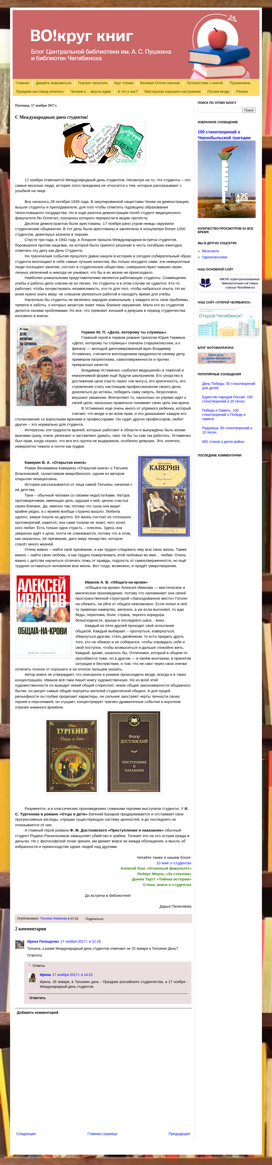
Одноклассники (214, 257)
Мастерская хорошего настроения (172, 91)
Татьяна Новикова (53, 918)
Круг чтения (123, 83)
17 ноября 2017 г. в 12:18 (80, 941)
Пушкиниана (240, 83)
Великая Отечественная (160, 83)
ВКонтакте (210, 251)
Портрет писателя (92, 83)
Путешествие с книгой (205, 83)
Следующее (26, 1134)
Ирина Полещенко (43, 941)
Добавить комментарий (37, 1012)
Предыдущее (179, 1134)
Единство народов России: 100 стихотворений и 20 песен (227, 399)
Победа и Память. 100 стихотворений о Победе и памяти (224, 414)
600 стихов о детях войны (223, 442)
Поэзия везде (218, 91)
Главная (22, 83)
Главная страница (102, 1134)
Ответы (38, 966)
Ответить (34, 955)
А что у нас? (128, 91)
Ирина (45, 975)
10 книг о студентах (173, 863)
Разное (242, 91)
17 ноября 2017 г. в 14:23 (72, 975)
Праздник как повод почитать (40, 91)
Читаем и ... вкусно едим (91, 91)
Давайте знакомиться (53, 83)
